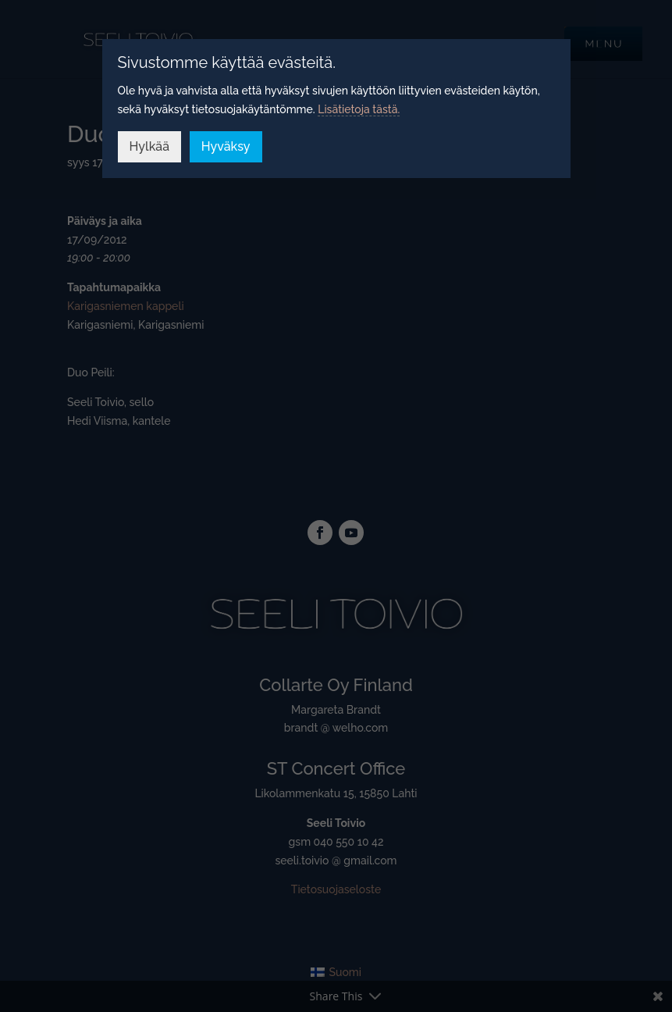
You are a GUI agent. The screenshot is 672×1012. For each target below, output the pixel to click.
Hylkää (150, 146)
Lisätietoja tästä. (359, 109)
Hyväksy (226, 146)
